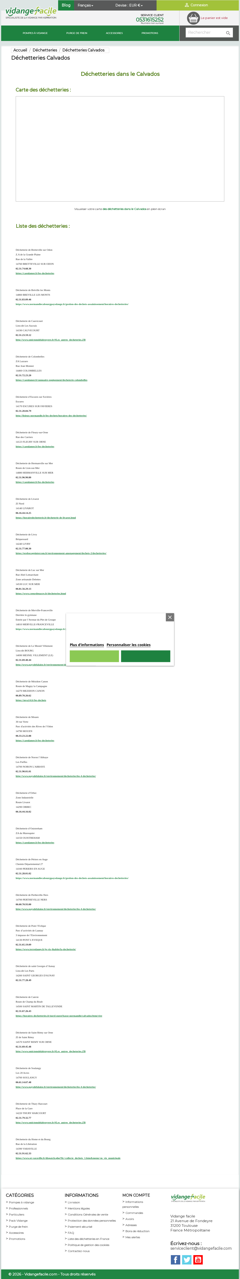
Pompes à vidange (35, 33)
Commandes (134, 1213)
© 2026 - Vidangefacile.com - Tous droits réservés (51, 1274)
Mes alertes (132, 1237)
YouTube (198, 1259)
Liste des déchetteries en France (88, 1239)
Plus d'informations (87, 644)
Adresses (131, 1225)
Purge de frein (18, 1226)
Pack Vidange (18, 1220)
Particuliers (16, 1214)
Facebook (175, 1259)
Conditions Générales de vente (88, 1214)
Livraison (74, 1202)
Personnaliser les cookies (129, 644)
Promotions (150, 33)
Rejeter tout (94, 656)
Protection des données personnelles (92, 1220)
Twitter (186, 1259)
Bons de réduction (137, 1231)
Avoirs (129, 1219)
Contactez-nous (79, 1251)
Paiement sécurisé (80, 1226)
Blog (66, 5)
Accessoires (114, 33)
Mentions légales (79, 1208)
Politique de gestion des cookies (88, 1245)
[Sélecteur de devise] (136, 5)
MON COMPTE (136, 1195)
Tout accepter (145, 656)
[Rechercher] (209, 32)
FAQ (71, 1233)
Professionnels (18, 1208)
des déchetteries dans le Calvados (124, 209)
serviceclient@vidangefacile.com (201, 1248)
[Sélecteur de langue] (86, 5)
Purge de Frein (76, 33)
